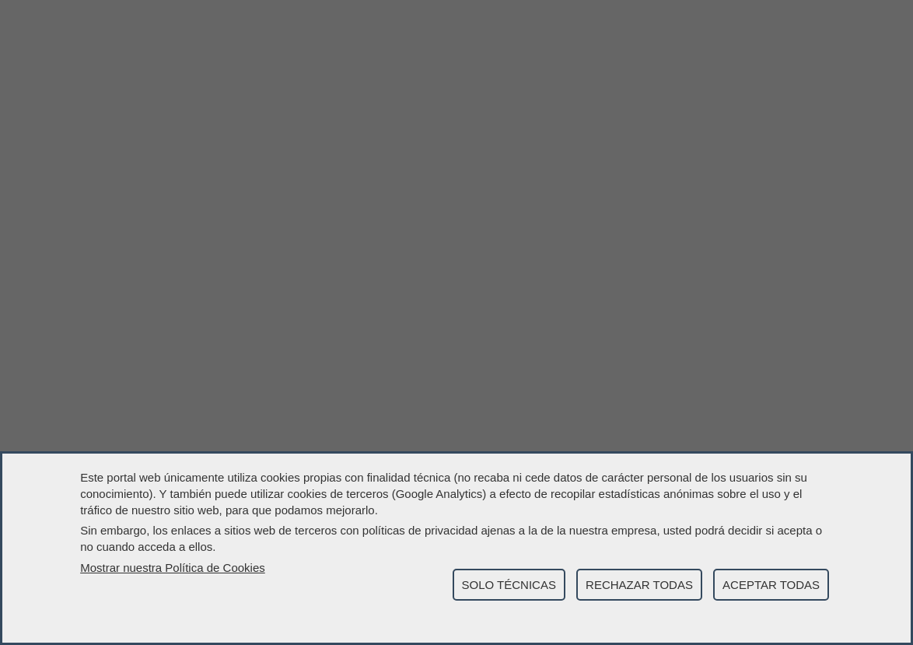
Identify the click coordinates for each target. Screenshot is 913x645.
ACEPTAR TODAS (771, 584)
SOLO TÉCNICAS (509, 584)
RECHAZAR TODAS (639, 584)
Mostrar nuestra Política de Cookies (172, 567)
